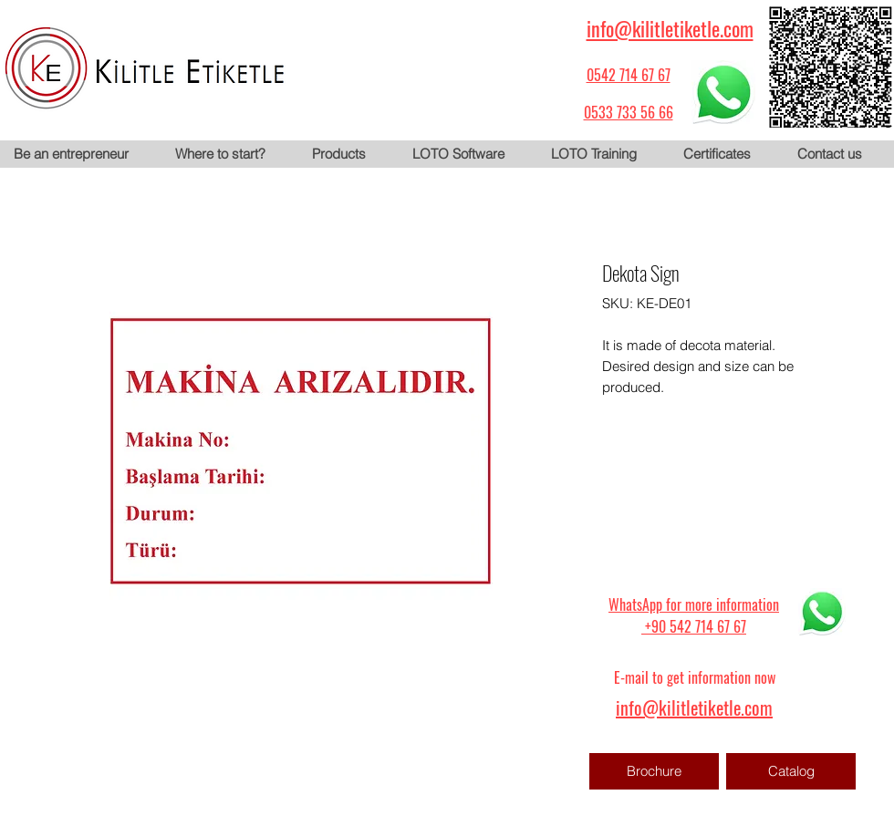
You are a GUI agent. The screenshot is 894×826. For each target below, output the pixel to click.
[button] (347, 154)
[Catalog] (791, 771)
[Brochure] (654, 771)
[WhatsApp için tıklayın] (723, 92)
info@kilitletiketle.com (670, 28)
